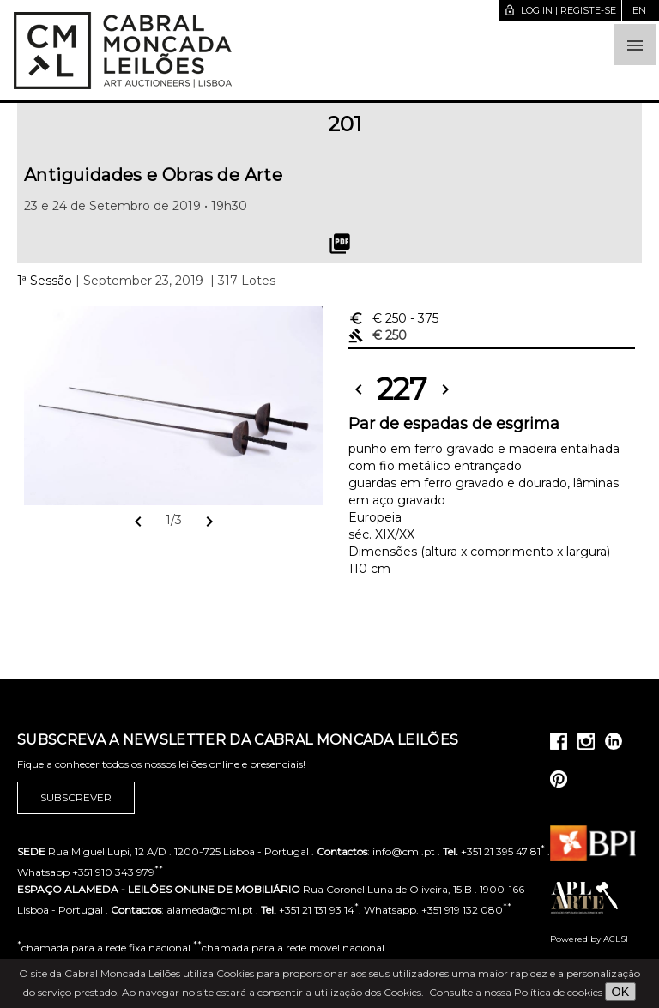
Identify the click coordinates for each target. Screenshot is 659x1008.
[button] (635, 44)
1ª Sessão (44, 280)
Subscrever (76, 797)
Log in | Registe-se (560, 10)
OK (621, 992)
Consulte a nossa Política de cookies (515, 992)
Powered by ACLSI (589, 939)
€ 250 (393, 318)
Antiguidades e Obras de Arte (153, 175)
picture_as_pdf (340, 244)
